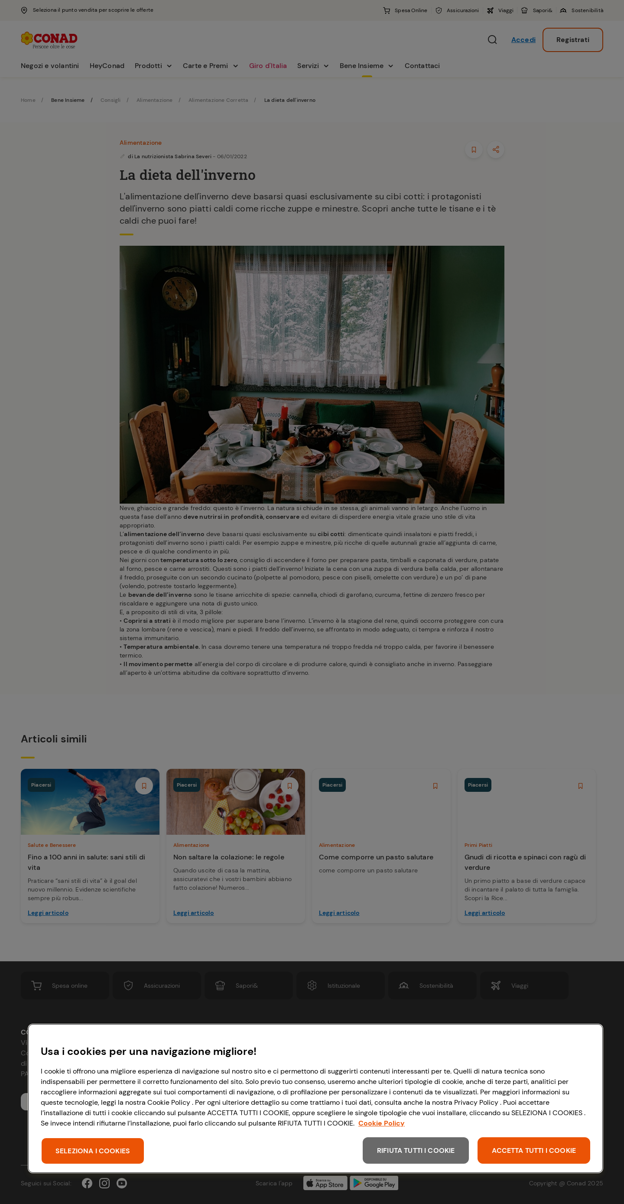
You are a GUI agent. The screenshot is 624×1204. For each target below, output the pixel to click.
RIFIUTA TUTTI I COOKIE (416, 1150)
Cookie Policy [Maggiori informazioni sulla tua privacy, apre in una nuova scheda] (381, 1123)
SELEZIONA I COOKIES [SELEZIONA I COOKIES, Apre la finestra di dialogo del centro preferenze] (92, 1150)
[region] (315, 1098)
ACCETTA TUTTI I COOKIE (534, 1150)
